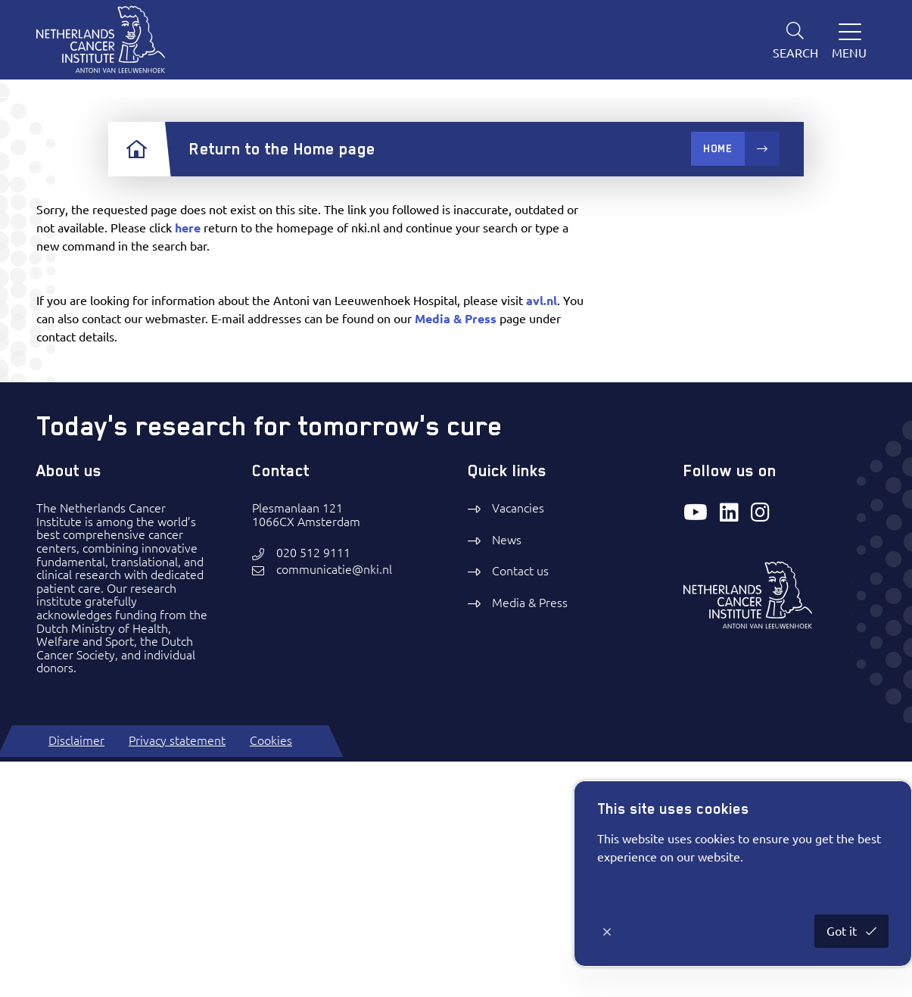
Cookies (271, 976)
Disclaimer (76, 976)
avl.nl (541, 537)
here (188, 464)
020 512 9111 (313, 789)
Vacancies (518, 744)
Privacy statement (177, 976)
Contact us (520, 807)
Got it (843, 931)
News (506, 776)
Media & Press (455, 555)
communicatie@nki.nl (334, 805)
